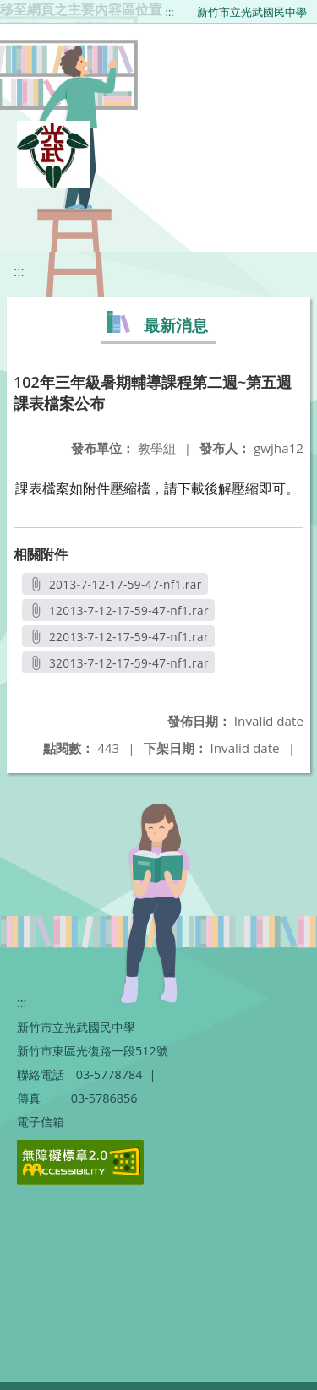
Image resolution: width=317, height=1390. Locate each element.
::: (170, 11)
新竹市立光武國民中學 (252, 11)
